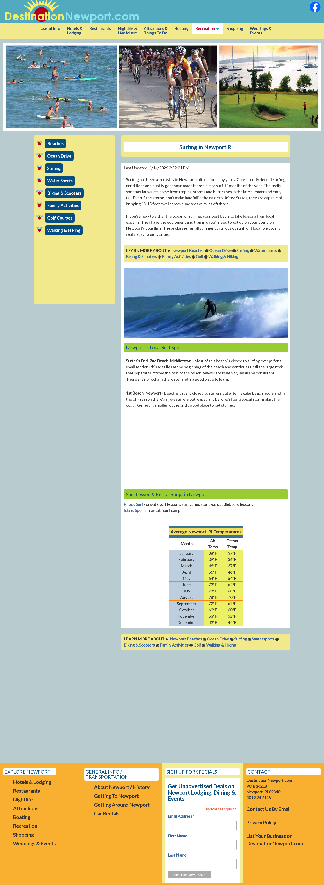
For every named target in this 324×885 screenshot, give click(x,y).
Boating (181, 28)
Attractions (25, 808)
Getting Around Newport (122, 805)
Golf (199, 256)
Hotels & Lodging (74, 30)
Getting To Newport (116, 796)
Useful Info (50, 28)
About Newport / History (121, 787)
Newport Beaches (188, 250)
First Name (177, 835)
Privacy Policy (261, 822)
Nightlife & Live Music (127, 30)
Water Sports (60, 180)
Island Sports (135, 510)
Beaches (55, 143)
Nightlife (23, 799)
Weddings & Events (260, 30)
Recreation (25, 826)
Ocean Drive (59, 156)
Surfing (54, 168)
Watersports (265, 250)
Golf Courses (59, 217)
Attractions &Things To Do (156, 30)
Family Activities (63, 205)
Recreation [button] (207, 28)
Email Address (182, 816)
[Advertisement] (74, 270)
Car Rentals (106, 813)
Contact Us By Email (268, 809)
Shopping (235, 28)
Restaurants (100, 28)
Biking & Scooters (64, 193)
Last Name (177, 855)
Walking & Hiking (63, 230)
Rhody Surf (133, 504)
